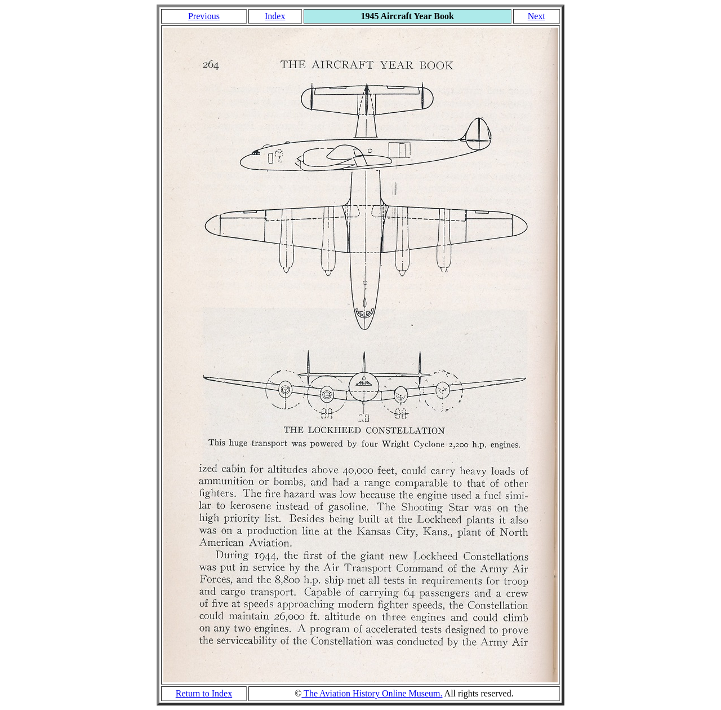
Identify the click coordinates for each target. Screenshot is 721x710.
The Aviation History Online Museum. (371, 693)
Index (275, 16)
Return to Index (204, 693)
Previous (204, 16)
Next (536, 16)
